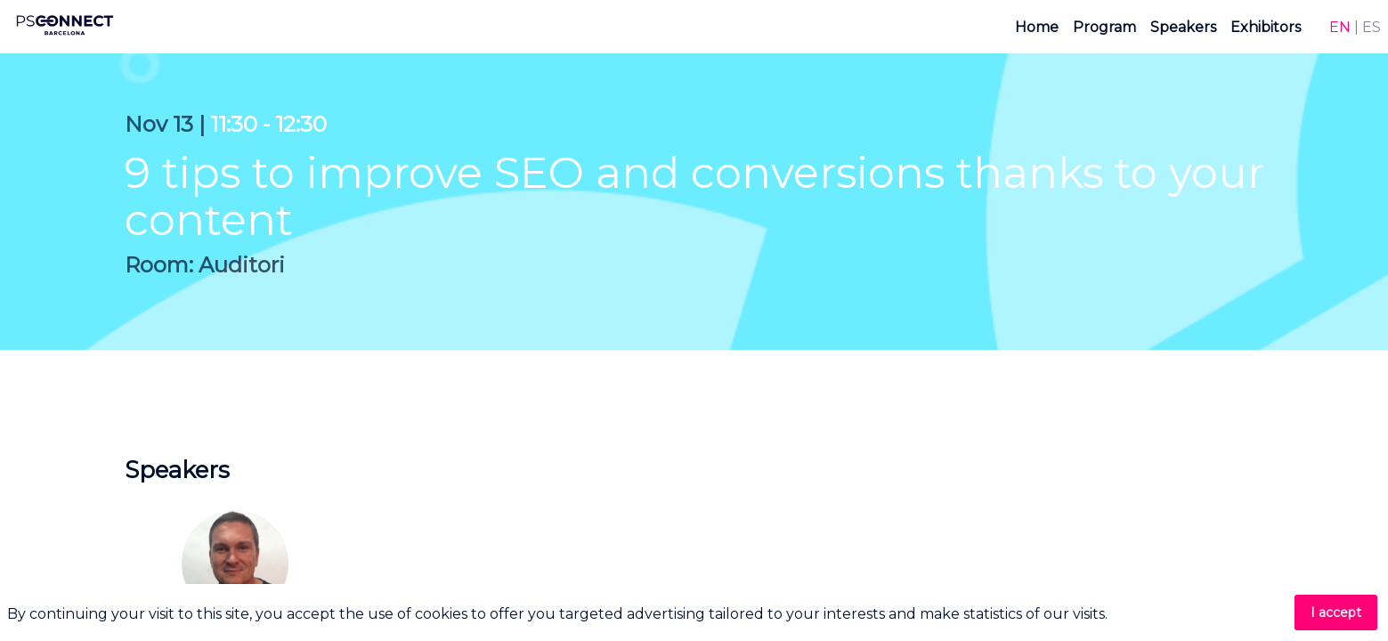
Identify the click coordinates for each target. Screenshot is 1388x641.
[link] (1037, 26)
